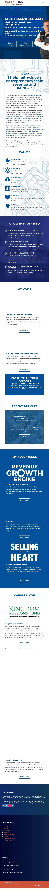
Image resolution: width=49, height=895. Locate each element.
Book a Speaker (11, 44)
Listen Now (24, 427)
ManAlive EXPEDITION (15, 135)
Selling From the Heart (16, 855)
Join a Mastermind (24, 44)
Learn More (24, 692)
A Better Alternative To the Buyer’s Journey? (24, 609)
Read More (24, 628)
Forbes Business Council (29, 126)
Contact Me (38, 44)
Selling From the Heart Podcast (22, 546)
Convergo (9, 120)
